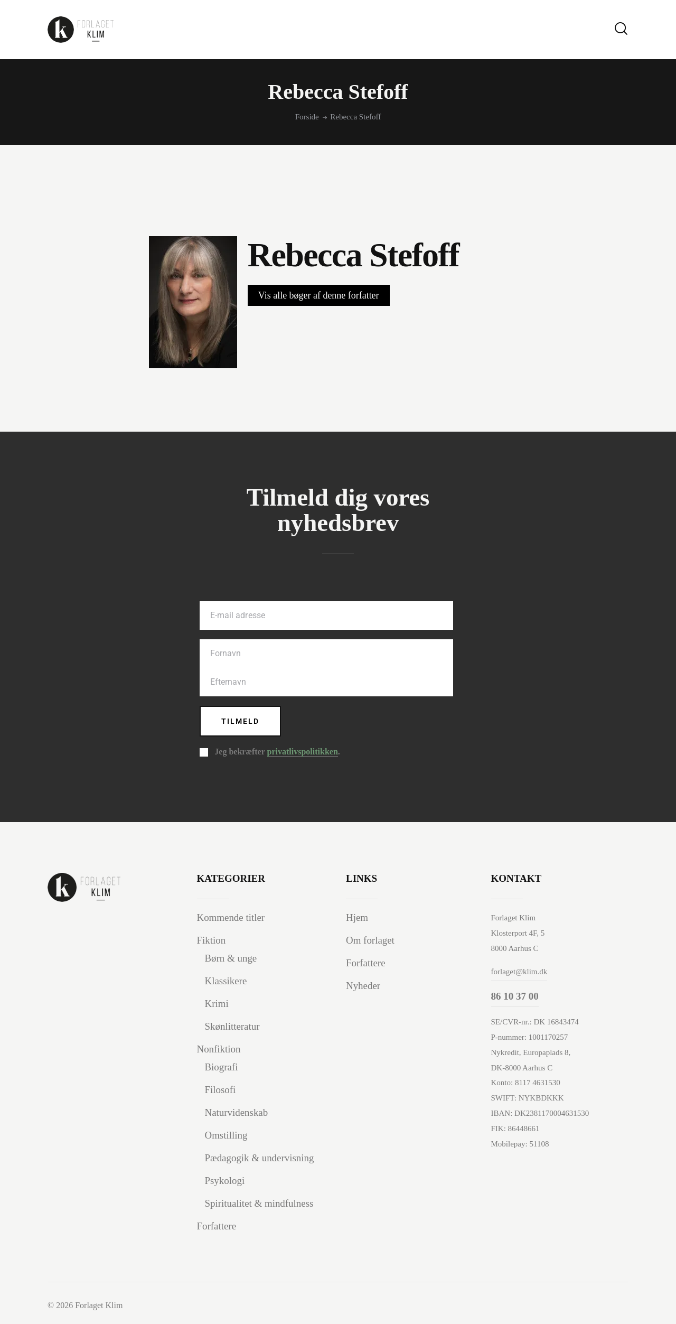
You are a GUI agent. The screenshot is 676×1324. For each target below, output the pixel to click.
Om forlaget (370, 940)
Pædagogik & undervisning (260, 1157)
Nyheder (363, 985)
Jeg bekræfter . (277, 752)
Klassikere (226, 980)
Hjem (357, 918)
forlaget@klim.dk (519, 971)
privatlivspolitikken (302, 752)
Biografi (221, 1067)
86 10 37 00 (515, 996)
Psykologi (225, 1180)
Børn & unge (231, 958)
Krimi (217, 1003)
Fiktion (211, 940)
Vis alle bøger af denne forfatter (318, 295)
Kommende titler (231, 918)
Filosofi (220, 1089)
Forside (307, 117)
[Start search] (621, 29)
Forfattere (217, 1226)
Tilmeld (241, 721)
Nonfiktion (219, 1049)
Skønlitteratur (232, 1026)
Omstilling (226, 1135)
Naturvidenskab (236, 1112)
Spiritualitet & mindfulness (259, 1203)
